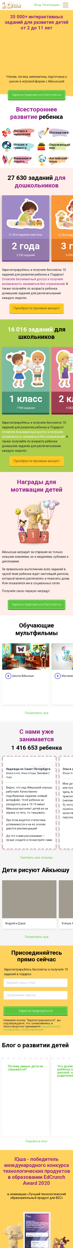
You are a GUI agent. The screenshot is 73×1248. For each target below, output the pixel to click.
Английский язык (58, 159)
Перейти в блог (36, 1145)
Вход (37, 5)
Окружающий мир (59, 146)
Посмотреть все (36, 717)
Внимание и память (22, 159)
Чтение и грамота (20, 146)
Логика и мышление (22, 132)
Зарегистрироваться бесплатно (36, 95)
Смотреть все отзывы (36, 861)
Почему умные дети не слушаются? (25, 1071)
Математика (58, 132)
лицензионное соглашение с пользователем (32, 1031)
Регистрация (50, 5)
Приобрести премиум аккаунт (36, 309)
